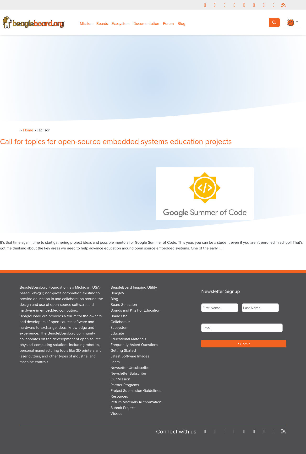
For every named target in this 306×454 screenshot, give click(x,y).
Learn (115, 361)
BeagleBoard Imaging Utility (133, 287)
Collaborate (120, 321)
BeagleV (117, 293)
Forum (168, 23)
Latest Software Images (129, 356)
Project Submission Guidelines (135, 390)
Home (28, 130)
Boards (102, 23)
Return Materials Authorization (135, 402)
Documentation (146, 23)
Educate (117, 333)
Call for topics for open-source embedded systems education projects (116, 141)
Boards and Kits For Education (135, 310)
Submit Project (122, 407)
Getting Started (123, 350)
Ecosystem (121, 23)
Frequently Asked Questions (134, 344)
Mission (86, 23)
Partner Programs (124, 384)
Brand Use (119, 316)
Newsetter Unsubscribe (129, 367)
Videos (116, 413)
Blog (181, 23)
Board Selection (123, 304)
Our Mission (120, 379)
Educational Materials (128, 338)
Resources (119, 396)
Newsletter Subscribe (128, 373)
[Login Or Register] (292, 22)
